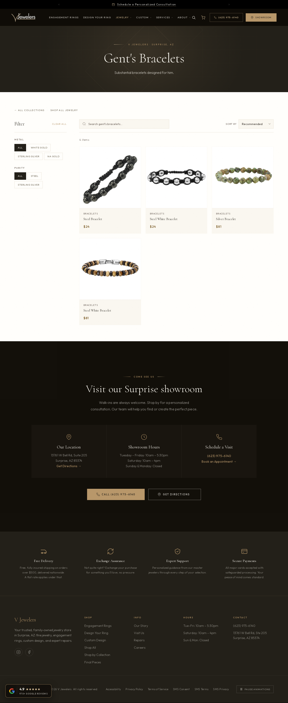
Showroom (261, 17)
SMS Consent (181, 689)
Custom (143, 17)
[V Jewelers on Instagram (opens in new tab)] (18, 652)
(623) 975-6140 (219, 456)
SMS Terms (201, 689)
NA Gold (53, 156)
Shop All (90, 648)
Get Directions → (68, 466)
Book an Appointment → (219, 462)
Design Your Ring (97, 17)
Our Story (141, 626)
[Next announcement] (229, 4)
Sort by (231, 123)
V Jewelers (25, 620)
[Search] (194, 17)
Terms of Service (158, 689)
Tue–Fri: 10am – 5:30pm (200, 626)
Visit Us (139, 633)
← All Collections (29, 110)
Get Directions (173, 495)
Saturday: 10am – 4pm (199, 633)
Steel (34, 175)
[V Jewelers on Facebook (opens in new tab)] (29, 652)
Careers (152, 647)
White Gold (39, 147)
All (20, 147)
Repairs (139, 640)
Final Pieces (92, 662)
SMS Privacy (221, 689)
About (184, 17)
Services (164, 17)
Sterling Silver (28, 156)
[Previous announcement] (59, 4)
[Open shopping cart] (203, 17)
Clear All (59, 124)
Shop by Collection (97, 655)
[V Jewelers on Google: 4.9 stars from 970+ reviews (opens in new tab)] (28, 691)
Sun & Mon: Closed (196, 640)
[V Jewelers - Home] (23, 17)
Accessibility (113, 689)
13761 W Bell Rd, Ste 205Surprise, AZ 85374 (253, 635)
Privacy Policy (134, 689)
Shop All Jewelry (64, 110)
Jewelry (124, 17)
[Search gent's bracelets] (124, 124)
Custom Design (95, 640)
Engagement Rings (64, 17)
